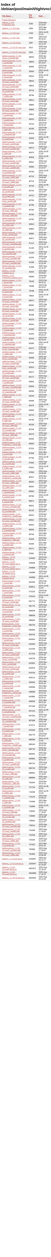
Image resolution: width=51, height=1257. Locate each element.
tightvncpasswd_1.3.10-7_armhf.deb (12, 62)
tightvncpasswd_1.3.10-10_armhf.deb (12, 90)
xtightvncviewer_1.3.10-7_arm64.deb (12, 339)
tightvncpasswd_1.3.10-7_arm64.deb (12, 114)
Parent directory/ (9, 20)
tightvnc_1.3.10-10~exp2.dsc (14, 52)
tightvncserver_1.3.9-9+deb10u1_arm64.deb (11, 692)
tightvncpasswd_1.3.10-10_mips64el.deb (12, 253)
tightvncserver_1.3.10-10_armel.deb (11, 606)
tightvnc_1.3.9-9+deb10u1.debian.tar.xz (12, 277)
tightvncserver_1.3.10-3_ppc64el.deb (11, 845)
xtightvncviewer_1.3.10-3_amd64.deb (12, 544)
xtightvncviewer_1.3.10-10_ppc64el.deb (12, 510)
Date (41, 16)
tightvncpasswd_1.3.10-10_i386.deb (12, 229)
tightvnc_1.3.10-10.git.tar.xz (13, 878)
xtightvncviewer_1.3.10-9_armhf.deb (12, 291)
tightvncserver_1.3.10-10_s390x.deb (11, 835)
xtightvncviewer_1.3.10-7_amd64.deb (12, 382)
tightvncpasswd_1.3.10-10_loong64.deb (12, 219)
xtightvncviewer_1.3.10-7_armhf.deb (12, 286)
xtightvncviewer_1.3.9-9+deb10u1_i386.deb (11, 539)
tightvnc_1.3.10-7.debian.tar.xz (8, 558)
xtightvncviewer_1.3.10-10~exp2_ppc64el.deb (12, 520)
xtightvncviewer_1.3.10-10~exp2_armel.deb (12, 305)
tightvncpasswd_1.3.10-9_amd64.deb (12, 138)
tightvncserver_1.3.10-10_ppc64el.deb (11, 821)
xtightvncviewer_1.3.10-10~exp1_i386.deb (12, 434)
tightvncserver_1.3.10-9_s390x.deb (11, 792)
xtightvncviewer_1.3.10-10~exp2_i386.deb (12, 425)
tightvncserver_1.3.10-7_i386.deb (11, 735)
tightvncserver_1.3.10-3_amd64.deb (11, 759)
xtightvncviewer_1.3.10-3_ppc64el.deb (12, 553)
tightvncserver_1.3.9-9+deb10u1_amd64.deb (12, 744)
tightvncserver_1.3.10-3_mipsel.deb (11, 687)
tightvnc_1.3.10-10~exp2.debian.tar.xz (11, 568)
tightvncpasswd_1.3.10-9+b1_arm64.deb (12, 200)
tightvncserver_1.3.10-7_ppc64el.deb (11, 797)
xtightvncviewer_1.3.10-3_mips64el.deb (12, 530)
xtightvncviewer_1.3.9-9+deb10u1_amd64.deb (12, 515)
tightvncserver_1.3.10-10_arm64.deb (11, 673)
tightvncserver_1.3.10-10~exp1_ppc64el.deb (11, 825)
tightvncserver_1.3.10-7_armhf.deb (11, 592)
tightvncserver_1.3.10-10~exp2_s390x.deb (11, 854)
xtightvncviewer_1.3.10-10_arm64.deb (12, 372)
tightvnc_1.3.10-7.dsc (11, 38)
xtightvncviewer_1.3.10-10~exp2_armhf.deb (12, 300)
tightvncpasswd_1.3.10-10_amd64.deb (12, 196)
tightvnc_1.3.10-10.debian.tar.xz (8, 572)
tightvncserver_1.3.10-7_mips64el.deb (11, 706)
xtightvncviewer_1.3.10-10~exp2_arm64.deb (12, 362)
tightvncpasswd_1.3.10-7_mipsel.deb (12, 124)
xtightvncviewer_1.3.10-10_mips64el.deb (12, 391)
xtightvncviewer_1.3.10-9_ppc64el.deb (12, 496)
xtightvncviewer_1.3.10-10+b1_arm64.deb (12, 358)
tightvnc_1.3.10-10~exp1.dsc (14, 48)
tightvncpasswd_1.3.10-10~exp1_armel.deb (12, 100)
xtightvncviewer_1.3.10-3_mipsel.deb (12, 501)
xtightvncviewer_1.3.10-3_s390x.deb (12, 525)
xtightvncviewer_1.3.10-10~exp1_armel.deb (12, 310)
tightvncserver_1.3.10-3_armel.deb (11, 611)
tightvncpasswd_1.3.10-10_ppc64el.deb (12, 267)
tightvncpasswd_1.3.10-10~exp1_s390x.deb (12, 181)
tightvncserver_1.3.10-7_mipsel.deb (11, 697)
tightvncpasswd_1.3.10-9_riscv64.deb (12, 186)
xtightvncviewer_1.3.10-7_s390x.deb (12, 353)
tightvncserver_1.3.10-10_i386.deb (11, 778)
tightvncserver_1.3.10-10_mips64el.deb (11, 720)
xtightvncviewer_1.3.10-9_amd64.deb (12, 405)
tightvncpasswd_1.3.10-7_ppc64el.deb (12, 205)
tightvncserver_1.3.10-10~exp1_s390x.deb (11, 840)
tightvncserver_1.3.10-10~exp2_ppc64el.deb (11, 849)
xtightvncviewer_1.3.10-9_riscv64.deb (12, 458)
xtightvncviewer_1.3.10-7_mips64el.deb (12, 334)
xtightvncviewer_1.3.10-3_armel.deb (12, 448)
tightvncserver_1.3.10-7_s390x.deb (11, 678)
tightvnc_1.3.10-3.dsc (11, 28)
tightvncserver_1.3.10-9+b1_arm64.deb (11, 663)
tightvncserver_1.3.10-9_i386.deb (11, 740)
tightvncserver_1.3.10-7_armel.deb (11, 582)
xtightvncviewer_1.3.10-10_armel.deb (12, 315)
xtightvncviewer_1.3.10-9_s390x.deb (12, 467)
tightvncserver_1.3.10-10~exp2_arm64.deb (11, 654)
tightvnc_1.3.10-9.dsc (11, 33)
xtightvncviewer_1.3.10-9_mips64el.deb (12, 343)
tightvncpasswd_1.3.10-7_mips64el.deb (12, 133)
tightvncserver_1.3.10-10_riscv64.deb (11, 816)
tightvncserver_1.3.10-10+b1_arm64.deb (11, 658)
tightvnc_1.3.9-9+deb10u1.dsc (8, 24)
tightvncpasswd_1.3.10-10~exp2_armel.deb (12, 110)
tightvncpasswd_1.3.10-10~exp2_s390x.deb (12, 176)
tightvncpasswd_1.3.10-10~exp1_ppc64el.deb (12, 262)
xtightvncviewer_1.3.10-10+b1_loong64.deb (12, 348)
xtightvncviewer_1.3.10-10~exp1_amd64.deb (12, 410)
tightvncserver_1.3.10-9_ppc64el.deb (11, 806)
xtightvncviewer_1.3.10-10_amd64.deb (12, 415)
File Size (31, 16)
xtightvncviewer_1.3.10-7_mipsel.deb (12, 329)
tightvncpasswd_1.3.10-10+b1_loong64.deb (12, 57)
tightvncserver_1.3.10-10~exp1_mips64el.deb (11, 716)
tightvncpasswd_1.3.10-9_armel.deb (12, 76)
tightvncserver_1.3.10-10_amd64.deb (11, 768)
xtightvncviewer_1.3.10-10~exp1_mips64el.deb (12, 386)
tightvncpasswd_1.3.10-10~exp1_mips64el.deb (12, 243)
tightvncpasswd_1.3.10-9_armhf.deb (12, 71)
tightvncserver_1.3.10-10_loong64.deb (11, 754)
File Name (6, 16)
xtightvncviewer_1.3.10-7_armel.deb (12, 281)
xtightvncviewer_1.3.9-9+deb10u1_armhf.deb (11, 444)
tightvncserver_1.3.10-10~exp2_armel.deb (11, 635)
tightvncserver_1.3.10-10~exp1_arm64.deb (11, 668)
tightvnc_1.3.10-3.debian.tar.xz (8, 272)
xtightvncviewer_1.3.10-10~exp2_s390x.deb (12, 472)
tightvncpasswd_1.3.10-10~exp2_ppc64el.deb (12, 258)
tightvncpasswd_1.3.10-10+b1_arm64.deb (12, 234)
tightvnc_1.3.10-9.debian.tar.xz (8, 577)
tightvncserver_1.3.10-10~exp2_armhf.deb (11, 644)
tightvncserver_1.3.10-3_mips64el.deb (11, 701)
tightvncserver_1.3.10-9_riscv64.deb (11, 787)
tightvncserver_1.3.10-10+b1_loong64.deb (11, 749)
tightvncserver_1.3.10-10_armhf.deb (11, 615)
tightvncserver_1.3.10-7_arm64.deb (11, 639)
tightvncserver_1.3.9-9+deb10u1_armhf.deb (11, 625)
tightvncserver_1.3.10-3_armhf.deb (11, 630)
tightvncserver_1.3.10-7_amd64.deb (11, 725)
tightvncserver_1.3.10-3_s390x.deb (11, 649)
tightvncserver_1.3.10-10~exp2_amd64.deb (11, 830)
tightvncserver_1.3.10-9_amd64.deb (11, 730)
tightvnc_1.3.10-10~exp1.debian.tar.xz (11, 563)
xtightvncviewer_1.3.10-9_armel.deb (12, 296)
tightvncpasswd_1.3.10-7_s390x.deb (12, 95)
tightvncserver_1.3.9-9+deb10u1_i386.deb (11, 783)
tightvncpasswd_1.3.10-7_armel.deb (12, 67)
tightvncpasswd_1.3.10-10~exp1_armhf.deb (12, 81)
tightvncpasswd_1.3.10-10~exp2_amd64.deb (12, 148)
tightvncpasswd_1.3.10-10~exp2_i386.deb (12, 215)
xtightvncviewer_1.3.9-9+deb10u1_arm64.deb (11, 477)
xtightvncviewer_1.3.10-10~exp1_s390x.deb (12, 482)
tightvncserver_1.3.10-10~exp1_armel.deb (11, 601)
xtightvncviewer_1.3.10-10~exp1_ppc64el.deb (12, 506)
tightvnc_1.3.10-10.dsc (11, 43)
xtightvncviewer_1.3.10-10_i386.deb (12, 439)
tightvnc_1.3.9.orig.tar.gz (12, 859)
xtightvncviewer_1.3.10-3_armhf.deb (12, 453)
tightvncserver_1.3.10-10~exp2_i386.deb (11, 811)
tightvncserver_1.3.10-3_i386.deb (11, 802)
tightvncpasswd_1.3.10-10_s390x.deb (12, 224)
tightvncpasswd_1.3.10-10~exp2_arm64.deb (12, 143)
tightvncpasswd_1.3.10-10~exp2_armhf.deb (12, 86)
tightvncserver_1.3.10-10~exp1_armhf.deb (11, 620)
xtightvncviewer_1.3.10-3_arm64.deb (12, 534)
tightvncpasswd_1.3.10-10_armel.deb (12, 105)
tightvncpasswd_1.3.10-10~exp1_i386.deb (12, 210)
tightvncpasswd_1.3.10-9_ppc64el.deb (12, 248)
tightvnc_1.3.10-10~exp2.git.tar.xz (9, 873)
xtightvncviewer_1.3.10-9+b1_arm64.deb (12, 367)
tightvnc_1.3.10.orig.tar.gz (12, 864)
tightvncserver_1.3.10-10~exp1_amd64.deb (11, 763)
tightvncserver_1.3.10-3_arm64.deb (11, 682)
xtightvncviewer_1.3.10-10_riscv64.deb (12, 463)
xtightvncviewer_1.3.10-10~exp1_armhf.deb (12, 319)
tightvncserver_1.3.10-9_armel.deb (11, 587)
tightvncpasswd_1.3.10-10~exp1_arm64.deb (12, 162)
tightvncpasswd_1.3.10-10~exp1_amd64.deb (12, 167)
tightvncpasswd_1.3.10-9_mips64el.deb (12, 172)
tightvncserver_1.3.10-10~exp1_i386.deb (11, 773)
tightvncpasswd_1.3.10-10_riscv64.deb (12, 238)
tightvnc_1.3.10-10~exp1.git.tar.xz (9, 868)
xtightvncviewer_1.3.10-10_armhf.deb (12, 324)
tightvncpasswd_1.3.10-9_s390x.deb (12, 157)
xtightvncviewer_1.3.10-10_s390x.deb (12, 487)
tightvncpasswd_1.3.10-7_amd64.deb (12, 119)
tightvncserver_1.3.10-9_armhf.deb (11, 596)
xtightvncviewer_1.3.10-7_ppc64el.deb (12, 491)
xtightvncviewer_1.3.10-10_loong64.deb (12, 429)
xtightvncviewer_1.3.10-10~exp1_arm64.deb (12, 377)
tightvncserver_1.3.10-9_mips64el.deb (11, 711)
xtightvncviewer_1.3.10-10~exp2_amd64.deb (12, 401)
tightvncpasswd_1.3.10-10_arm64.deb (12, 191)
